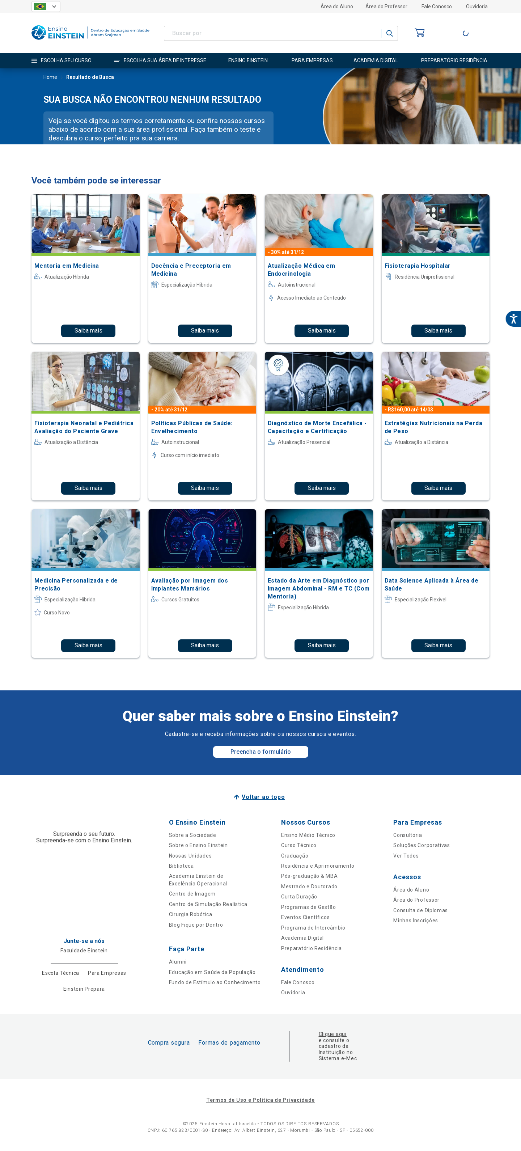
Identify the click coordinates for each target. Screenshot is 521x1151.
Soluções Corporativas (421, 845)
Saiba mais (88, 330)
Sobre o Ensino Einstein (198, 845)
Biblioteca (181, 866)
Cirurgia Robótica (190, 914)
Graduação (294, 856)
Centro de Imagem (192, 894)
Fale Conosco (437, 6)
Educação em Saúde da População (212, 972)
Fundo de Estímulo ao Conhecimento (215, 982)
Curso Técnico (299, 845)
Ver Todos (406, 856)
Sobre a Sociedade (192, 835)
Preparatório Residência (311, 948)
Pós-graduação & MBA (309, 876)
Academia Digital (302, 938)
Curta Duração (299, 897)
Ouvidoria (477, 6)
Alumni (178, 962)
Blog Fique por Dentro (196, 925)
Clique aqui (333, 1034)
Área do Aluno (337, 6)
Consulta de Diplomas (420, 910)
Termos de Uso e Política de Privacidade (260, 1100)
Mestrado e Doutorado (309, 886)
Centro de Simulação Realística (208, 904)
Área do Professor (386, 6)
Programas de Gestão (308, 907)
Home (50, 78)
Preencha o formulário (260, 751)
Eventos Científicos (305, 917)
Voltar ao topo (263, 797)
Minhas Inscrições (415, 920)
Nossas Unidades (190, 856)
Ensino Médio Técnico (308, 835)
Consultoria (407, 835)
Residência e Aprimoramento (318, 866)
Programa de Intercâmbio (313, 928)
